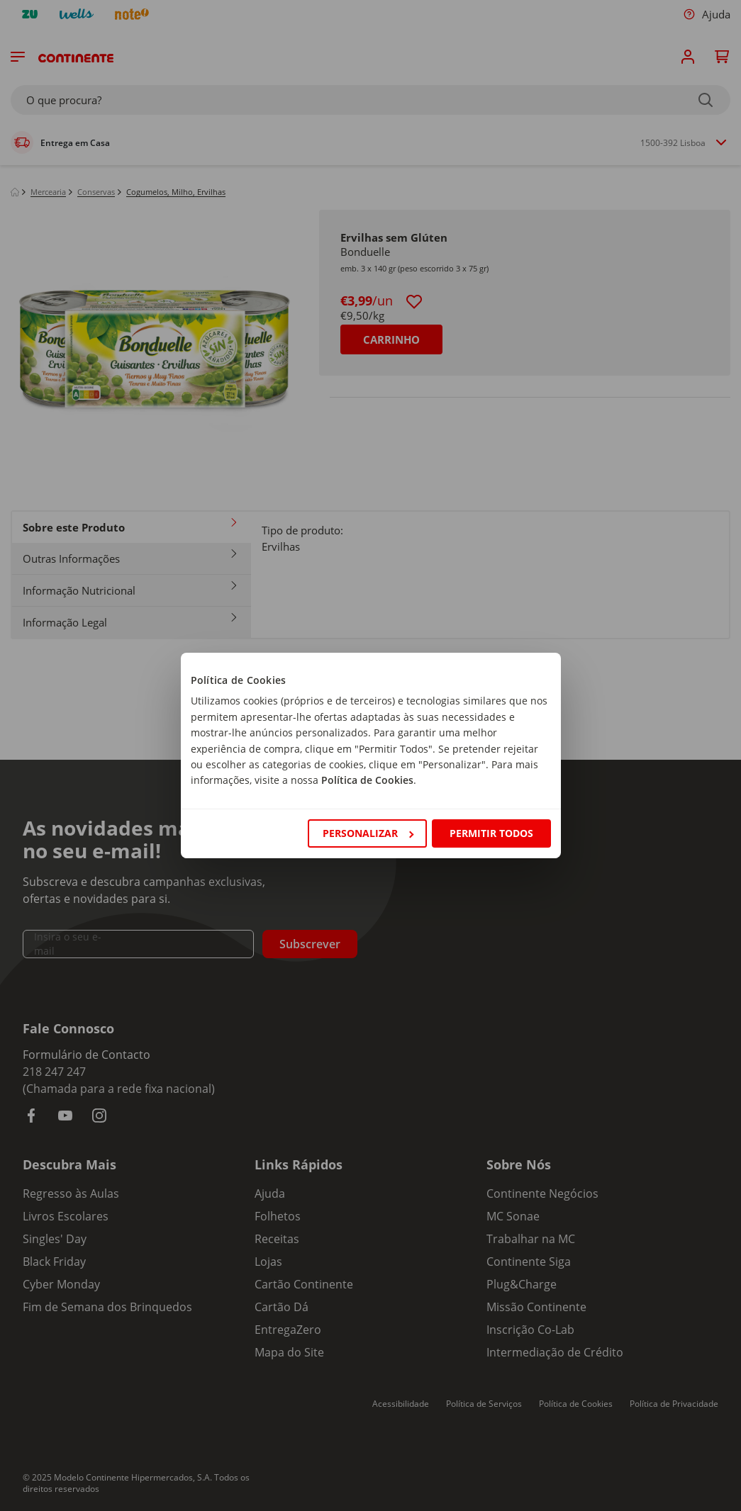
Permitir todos (491, 833)
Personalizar (368, 833)
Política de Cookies (367, 780)
